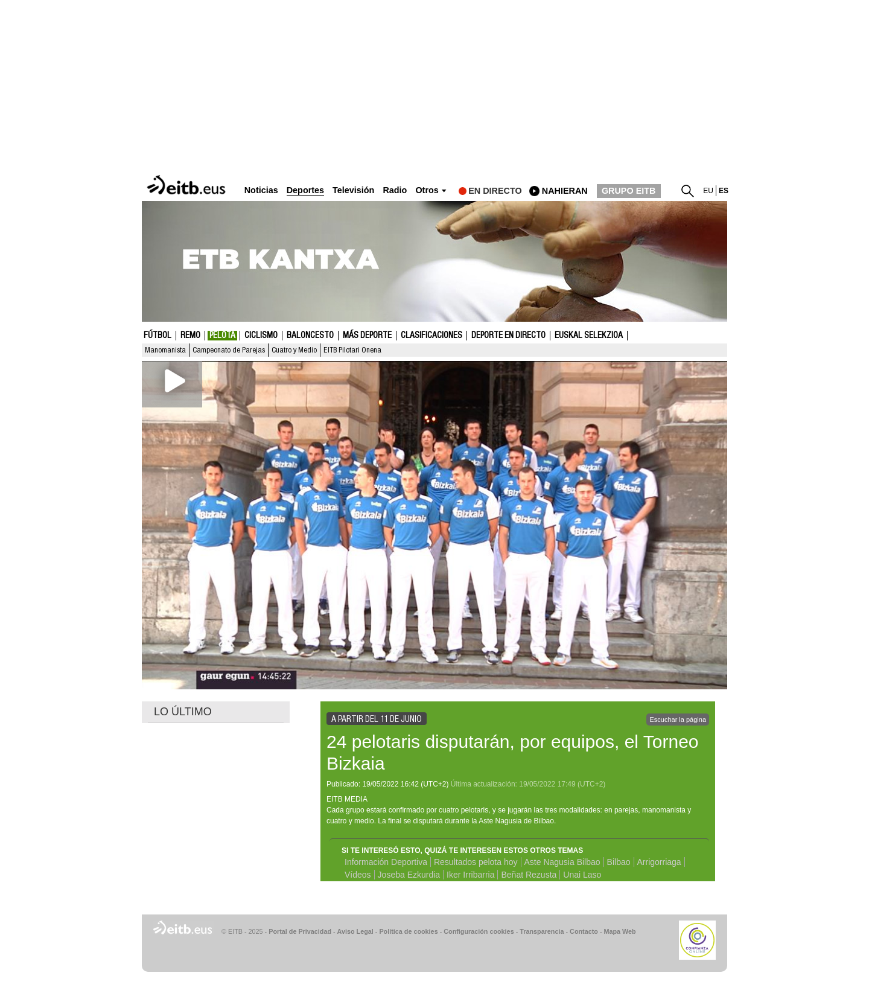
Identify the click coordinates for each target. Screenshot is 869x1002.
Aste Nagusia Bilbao (562, 862)
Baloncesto (310, 335)
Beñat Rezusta (528, 874)
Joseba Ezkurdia (409, 874)
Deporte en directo (508, 335)
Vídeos (358, 874)
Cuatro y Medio (294, 350)
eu (708, 191)
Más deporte (367, 335)
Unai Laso (582, 874)
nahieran (565, 191)
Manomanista (165, 350)
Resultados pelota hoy (476, 862)
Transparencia (542, 931)
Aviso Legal (355, 931)
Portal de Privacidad (300, 931)
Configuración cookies (479, 931)
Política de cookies (408, 931)
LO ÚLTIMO (183, 712)
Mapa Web (619, 931)
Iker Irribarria (470, 874)
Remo (190, 335)
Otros (426, 190)
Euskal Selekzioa (589, 335)
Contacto (584, 931)
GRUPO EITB (629, 191)
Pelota (222, 335)
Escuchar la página (677, 719)
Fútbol (157, 335)
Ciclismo (261, 335)
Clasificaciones (431, 335)
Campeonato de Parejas (229, 350)
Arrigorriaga (659, 862)
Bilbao (619, 862)
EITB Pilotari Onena (352, 350)
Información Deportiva (386, 862)
